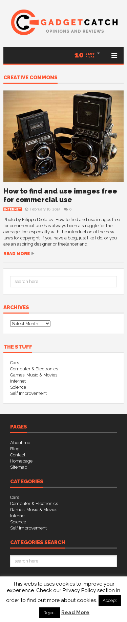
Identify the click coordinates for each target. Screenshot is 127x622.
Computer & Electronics (34, 368)
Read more (16, 253)
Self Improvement (28, 393)
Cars (14, 362)
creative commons (30, 78)
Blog (15, 448)
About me (20, 442)
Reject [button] (49, 612)
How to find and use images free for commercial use (60, 195)
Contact (17, 454)
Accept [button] (110, 600)
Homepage (21, 461)
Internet (12, 209)
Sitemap (18, 467)
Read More (75, 612)
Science (18, 387)
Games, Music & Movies (33, 374)
